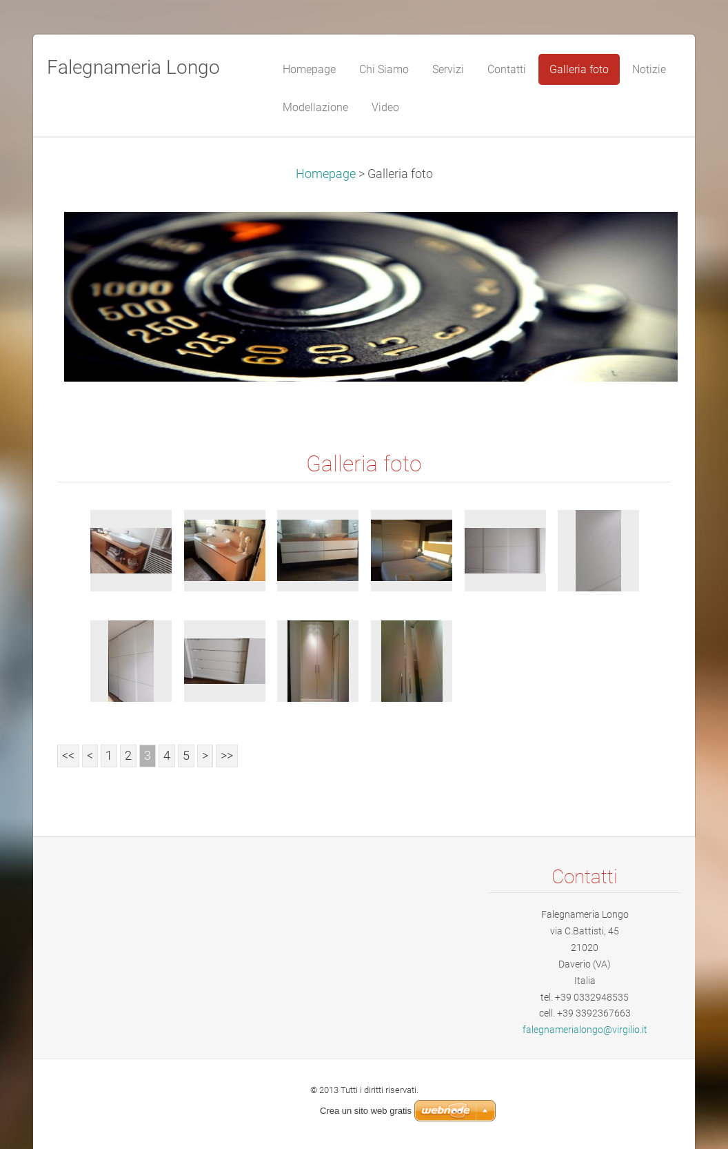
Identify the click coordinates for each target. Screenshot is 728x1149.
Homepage (326, 174)
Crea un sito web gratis (366, 1111)
